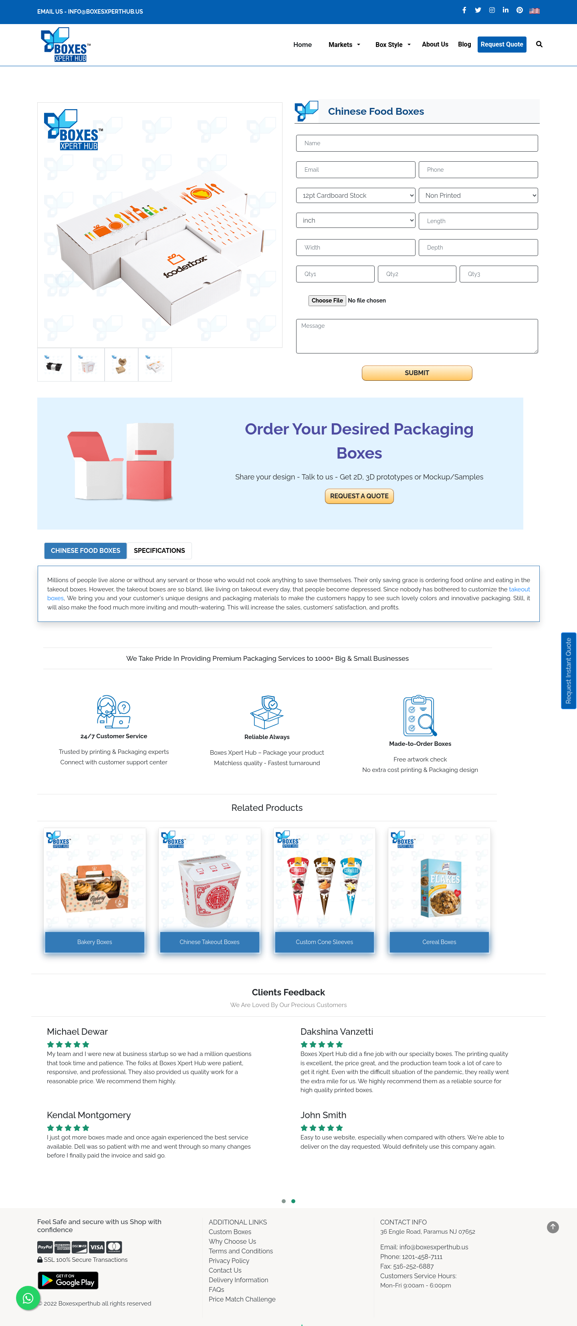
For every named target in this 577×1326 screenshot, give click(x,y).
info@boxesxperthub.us (433, 1247)
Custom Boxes (230, 1232)
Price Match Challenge (242, 1299)
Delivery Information (238, 1280)
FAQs (216, 1290)
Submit (417, 373)
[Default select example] (356, 195)
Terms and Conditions (241, 1251)
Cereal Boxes (439, 942)
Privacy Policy (229, 1261)
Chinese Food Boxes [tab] (85, 550)
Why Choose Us (232, 1241)
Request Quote (502, 44)
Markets (342, 45)
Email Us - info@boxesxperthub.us (90, 11)
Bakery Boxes (94, 942)
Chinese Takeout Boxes (210, 942)
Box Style (390, 45)
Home (302, 45)
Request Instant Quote (569, 671)
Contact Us (225, 1270)
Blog (464, 44)
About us (435, 44)
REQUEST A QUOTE (359, 496)
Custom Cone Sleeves (324, 942)
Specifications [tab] (159, 550)
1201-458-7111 (422, 1257)
